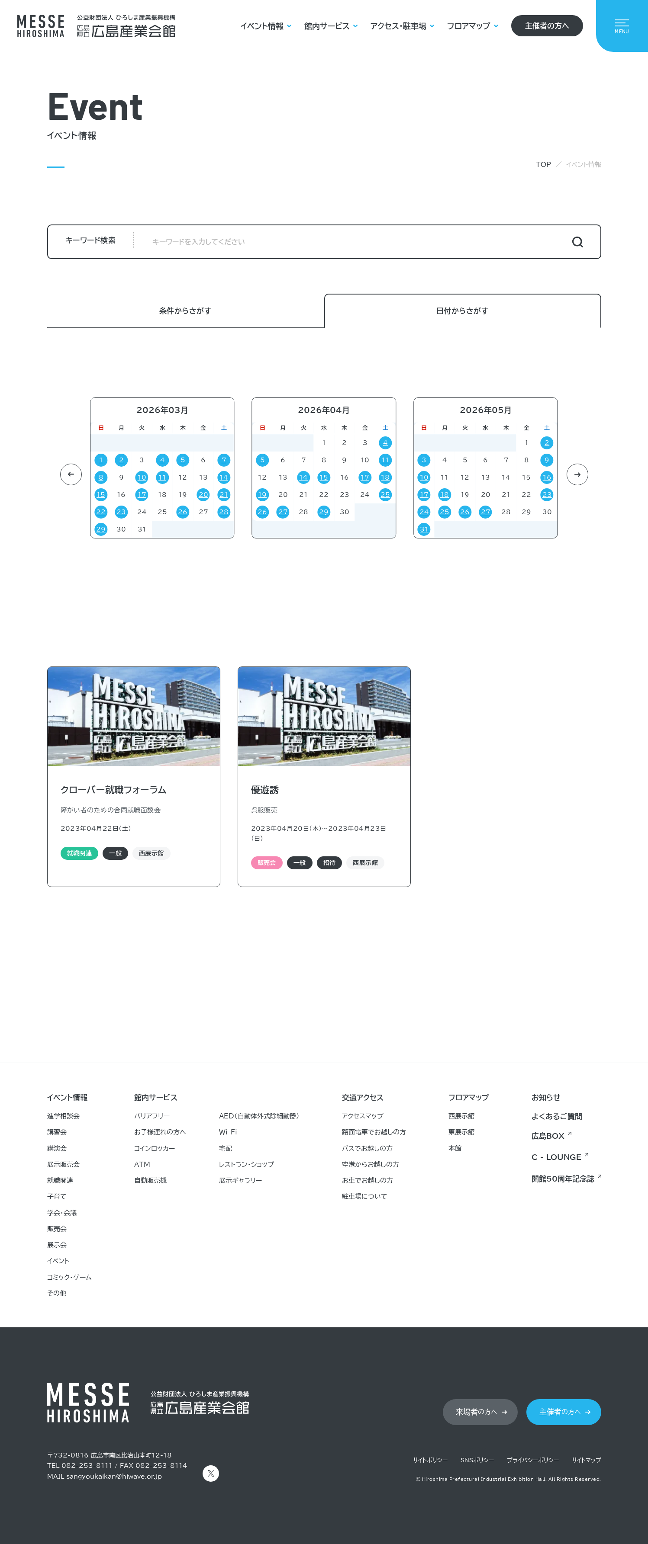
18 (385, 477)
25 (385, 495)
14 (223, 477)
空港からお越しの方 (370, 1164)
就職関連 (60, 1180)
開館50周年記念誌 (563, 1178)
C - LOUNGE (556, 1157)
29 (101, 529)
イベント (58, 1261)
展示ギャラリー (240, 1180)
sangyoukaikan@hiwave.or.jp (114, 1477)
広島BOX (548, 1136)
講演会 (57, 1148)
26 (182, 512)
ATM (142, 1164)
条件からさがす (185, 311)
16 (547, 477)
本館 (454, 1148)
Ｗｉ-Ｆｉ (228, 1132)
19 (262, 495)
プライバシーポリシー (533, 1460)
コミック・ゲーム (69, 1277)
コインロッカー (154, 1148)
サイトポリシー (430, 1460)
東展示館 (461, 1132)
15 (101, 495)
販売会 (57, 1229)
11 (162, 477)
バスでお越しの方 (367, 1148)
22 (101, 512)
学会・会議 (62, 1213)
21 (62, 495)
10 (142, 477)
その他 (56, 1293)
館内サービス (327, 26)
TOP (543, 164)
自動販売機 (150, 1180)
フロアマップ (468, 26)
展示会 (57, 1245)
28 (224, 512)
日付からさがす (462, 311)
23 (121, 512)
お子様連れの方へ (160, 1132)
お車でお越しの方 (367, 1180)
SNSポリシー (477, 1460)
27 (283, 512)
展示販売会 (63, 1164)
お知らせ (546, 1097)
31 (424, 529)
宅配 (225, 1148)
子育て (57, 1196)
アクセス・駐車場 (398, 26)
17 (142, 495)
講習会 (57, 1132)
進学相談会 (63, 1116)
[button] (71, 474)
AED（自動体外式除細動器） (259, 1116)
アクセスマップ (363, 1116)
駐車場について (364, 1196)
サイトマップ (586, 1460)
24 (424, 512)
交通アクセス (363, 1097)
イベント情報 (262, 26)
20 (203, 495)
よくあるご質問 (557, 1116)
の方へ (476, 1412)
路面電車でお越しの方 (374, 1132)
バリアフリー (152, 1116)
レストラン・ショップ (246, 1164)
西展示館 (461, 1116)
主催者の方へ (547, 25)
